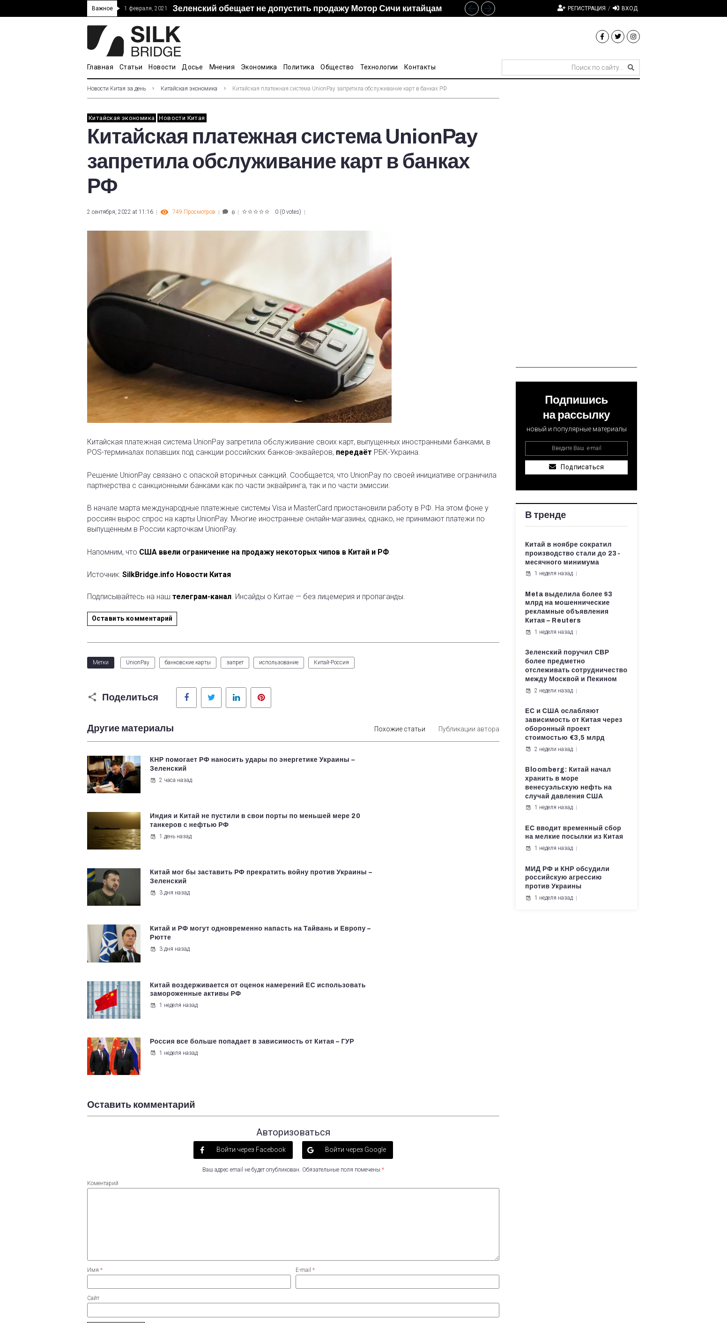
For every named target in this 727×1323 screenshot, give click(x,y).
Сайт (93, 1127)
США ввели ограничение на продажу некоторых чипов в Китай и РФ (264, 552)
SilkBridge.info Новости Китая (176, 574)
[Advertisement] (576, 227)
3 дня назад (169, 835)
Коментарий (103, 1012)
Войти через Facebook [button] (250, 978)
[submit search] (631, 67)
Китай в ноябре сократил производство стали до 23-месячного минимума (573, 553)
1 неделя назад (173, 900)
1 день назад (383, 789)
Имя (95, 1099)
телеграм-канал (201, 596)
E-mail (305, 1099)
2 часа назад (170, 780)
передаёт (354, 452)
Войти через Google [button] (355, 978)
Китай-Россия (331, 662)
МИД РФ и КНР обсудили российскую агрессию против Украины (567, 877)
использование (278, 662)
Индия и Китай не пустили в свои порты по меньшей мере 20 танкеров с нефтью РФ (429, 768)
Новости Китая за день (116, 88)
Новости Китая (182, 117)
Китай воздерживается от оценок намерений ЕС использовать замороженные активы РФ (206, 879)
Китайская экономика (189, 88)
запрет (235, 662)
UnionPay (137, 662)
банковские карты (188, 662)
